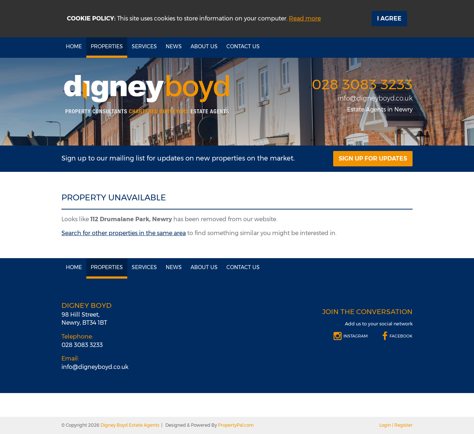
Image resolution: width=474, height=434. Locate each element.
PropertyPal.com (236, 425)
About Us (204, 46)
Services (144, 46)
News (174, 46)
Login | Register (396, 425)
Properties (107, 46)
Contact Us (243, 46)
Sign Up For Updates (373, 158)
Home (74, 46)
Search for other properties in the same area (123, 233)
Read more (305, 18)
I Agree (389, 18)
